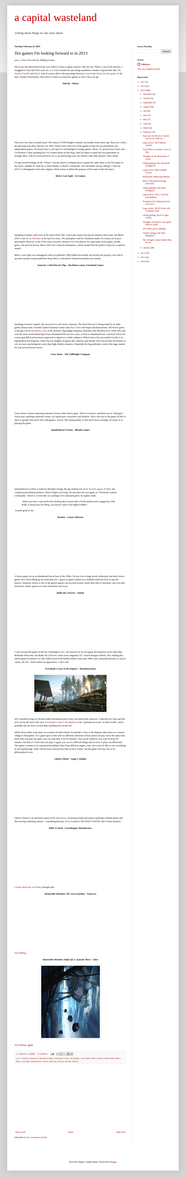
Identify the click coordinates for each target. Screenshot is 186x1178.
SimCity (75, 1061)
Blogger (113, 1162)
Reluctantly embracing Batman (156, 176)
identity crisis (40, 330)
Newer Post (20, 1132)
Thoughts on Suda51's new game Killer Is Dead (157, 223)
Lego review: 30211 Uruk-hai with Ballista (155, 195)
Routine (68, 1061)
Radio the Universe (56, 1061)
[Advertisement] (70, 1103)
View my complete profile (148, 69)
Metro (118, 1058)
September (148, 102)
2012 (143, 253)
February (147, 132)
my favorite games (107, 73)
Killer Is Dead (96, 1058)
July (145, 111)
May (145, 119)
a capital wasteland (55, 17)
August (146, 106)
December (148, 94)
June (145, 115)
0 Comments (42, 1054)
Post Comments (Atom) (36, 1137)
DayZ (37, 73)
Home (70, 1132)
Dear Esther (75, 327)
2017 (143, 82)
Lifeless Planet (109, 1058)
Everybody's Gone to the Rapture (60, 722)
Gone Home (85, 1058)
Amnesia (25, 1058)
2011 (143, 257)
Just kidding (20, 952)
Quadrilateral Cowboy (39, 1061)
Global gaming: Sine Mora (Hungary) (154, 189)
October (147, 98)
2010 (143, 261)
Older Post (121, 1132)
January (146, 247)
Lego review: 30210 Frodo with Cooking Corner (156, 209)
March (146, 128)
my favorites (34, 238)
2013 (143, 90)
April (145, 123)
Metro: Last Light (23, 1061)
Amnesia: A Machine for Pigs (41, 1058)
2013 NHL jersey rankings (154, 228)
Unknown (145, 64)
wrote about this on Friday (28, 887)
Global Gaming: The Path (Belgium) (154, 234)
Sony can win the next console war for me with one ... (156, 137)
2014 (143, 86)
